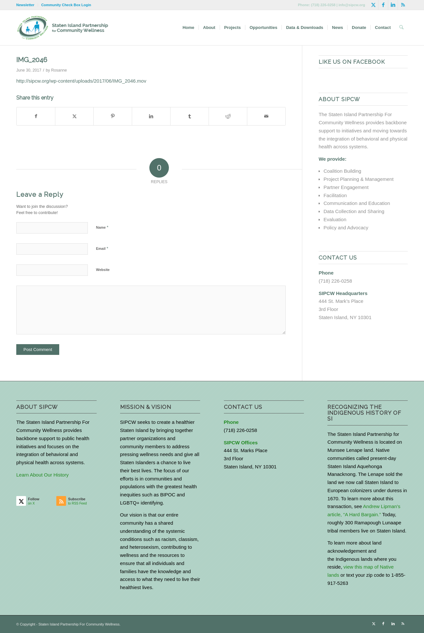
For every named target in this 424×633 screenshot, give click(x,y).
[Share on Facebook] (36, 116)
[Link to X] (373, 5)
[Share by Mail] (266, 116)
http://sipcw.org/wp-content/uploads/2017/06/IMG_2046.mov (81, 81)
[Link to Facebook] (383, 5)
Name (102, 227)
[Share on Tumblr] (190, 116)
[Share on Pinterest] (113, 116)
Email (102, 248)
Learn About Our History (42, 475)
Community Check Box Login (66, 5)
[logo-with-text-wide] (62, 27)
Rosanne (59, 70)
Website (103, 270)
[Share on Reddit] (228, 116)
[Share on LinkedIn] (151, 116)
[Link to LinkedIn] (393, 5)
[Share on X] (74, 116)
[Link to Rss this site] (403, 5)
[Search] (401, 27)
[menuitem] (27, 5)
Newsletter (25, 5)
